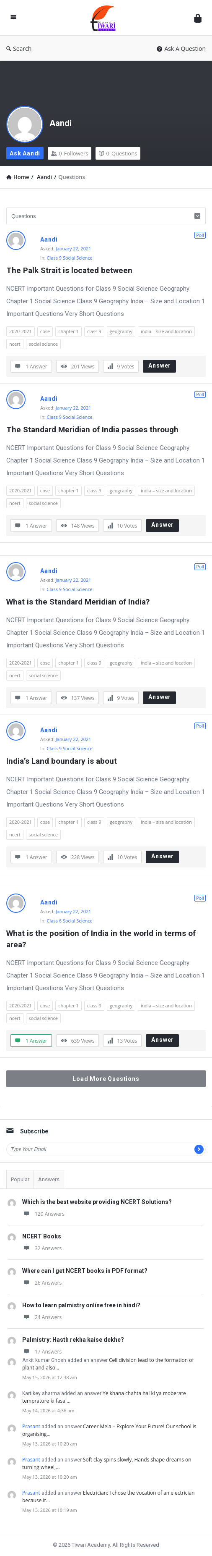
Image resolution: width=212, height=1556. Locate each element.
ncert (15, 344)
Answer (159, 365)
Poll (200, 235)
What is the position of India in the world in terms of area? (102, 938)
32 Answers (42, 1248)
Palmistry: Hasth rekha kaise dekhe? (73, 1339)
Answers (48, 1179)
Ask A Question (181, 49)
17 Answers (42, 1351)
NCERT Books (41, 1236)
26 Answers (42, 1282)
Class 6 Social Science (70, 920)
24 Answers (42, 1317)
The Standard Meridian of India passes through (92, 429)
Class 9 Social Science (70, 258)
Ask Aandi (25, 153)
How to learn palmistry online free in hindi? (81, 1305)
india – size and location (166, 331)
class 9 (94, 331)
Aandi (60, 123)
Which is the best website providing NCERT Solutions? (97, 1202)
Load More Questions (105, 1078)
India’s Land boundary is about (61, 761)
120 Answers (43, 1213)
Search (18, 49)
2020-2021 (20, 331)
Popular (20, 1179)
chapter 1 (68, 331)
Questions (118, 153)
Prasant (31, 1426)
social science (43, 344)
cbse (45, 331)
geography (121, 331)
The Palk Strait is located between (69, 270)
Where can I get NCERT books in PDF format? (84, 1270)
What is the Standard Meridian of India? (78, 602)
